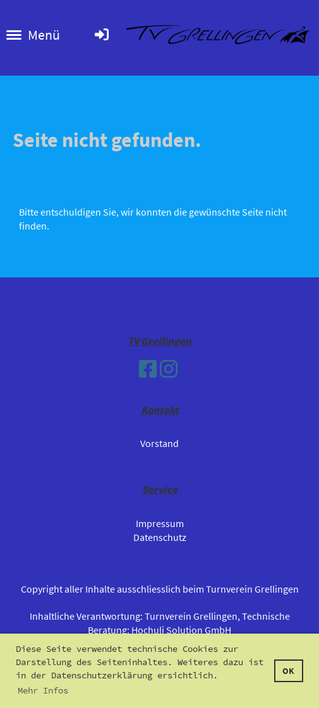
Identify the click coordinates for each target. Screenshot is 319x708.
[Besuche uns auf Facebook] (148, 369)
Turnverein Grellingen (191, 616)
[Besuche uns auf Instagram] (169, 369)
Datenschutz (159, 537)
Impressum (160, 523)
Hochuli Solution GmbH (181, 630)
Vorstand (159, 443)
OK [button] (288, 670)
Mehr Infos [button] (43, 690)
